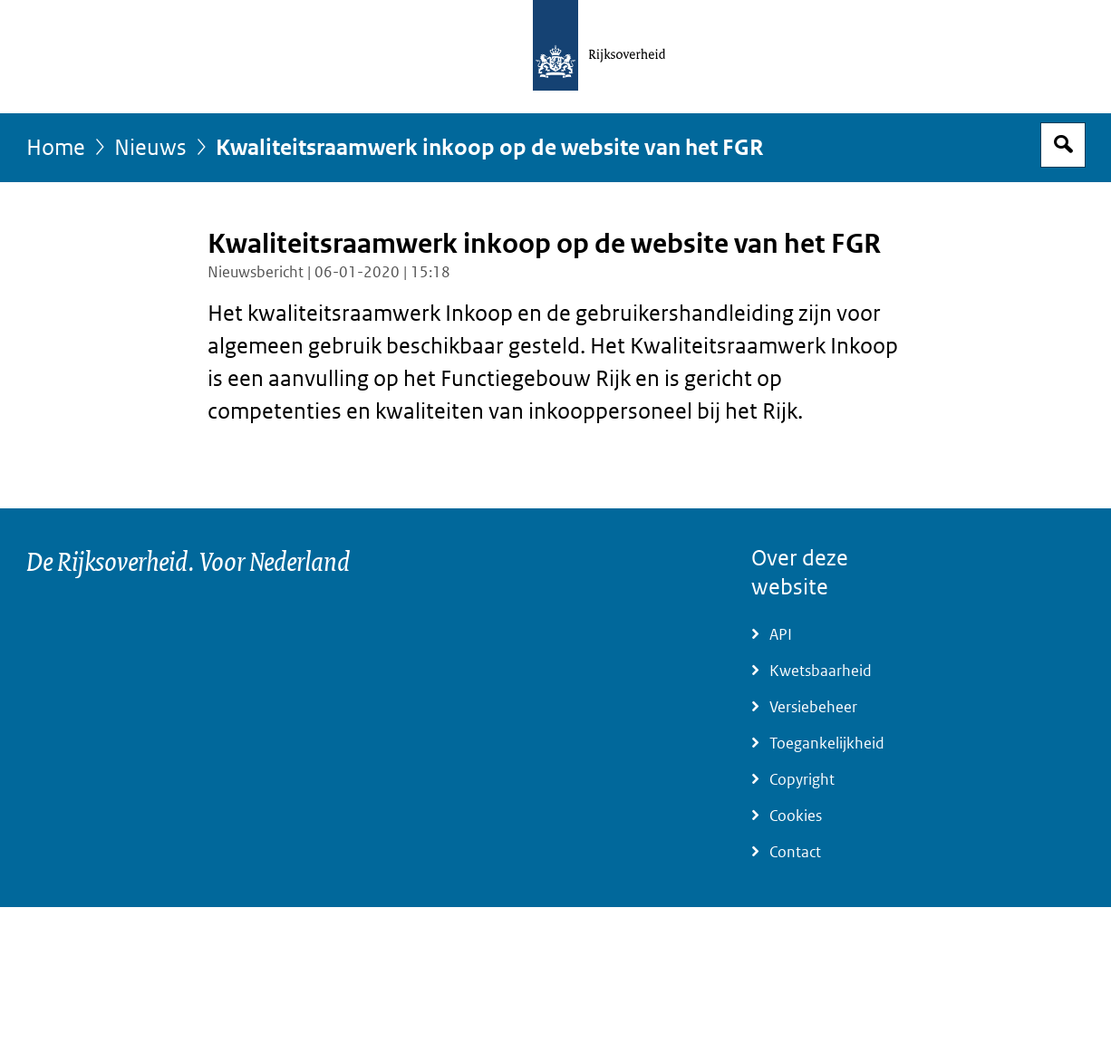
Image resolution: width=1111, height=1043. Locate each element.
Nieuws (150, 148)
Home (55, 148)
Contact (795, 852)
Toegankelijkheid (826, 743)
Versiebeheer (813, 707)
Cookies (795, 816)
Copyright (802, 779)
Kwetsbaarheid (820, 671)
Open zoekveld (1063, 145)
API (780, 634)
